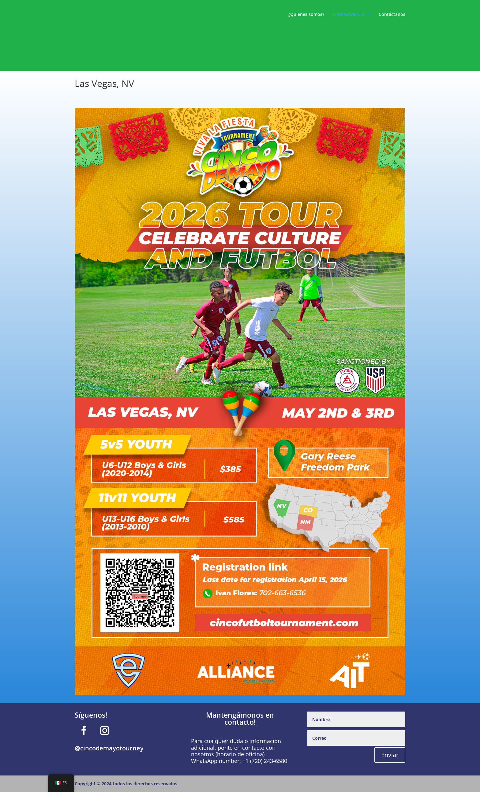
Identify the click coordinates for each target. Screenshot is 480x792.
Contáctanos (392, 14)
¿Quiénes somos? (306, 14)
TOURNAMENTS (348, 14)
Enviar (390, 755)
